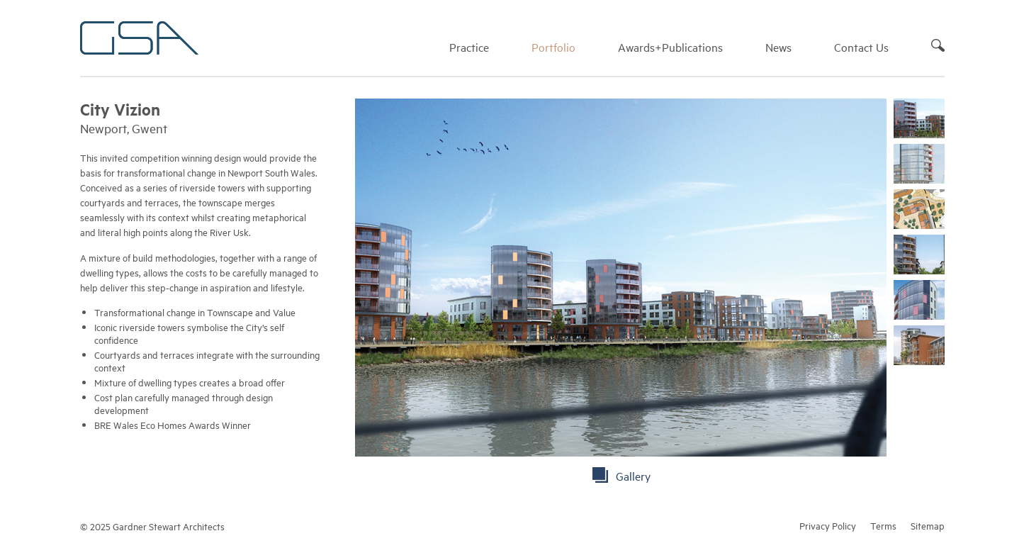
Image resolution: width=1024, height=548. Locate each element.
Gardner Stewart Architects (139, 38)
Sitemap (928, 525)
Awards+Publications (670, 47)
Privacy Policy (827, 525)
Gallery (633, 475)
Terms (883, 525)
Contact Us (861, 47)
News (778, 47)
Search (938, 45)
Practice (469, 47)
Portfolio (553, 47)
